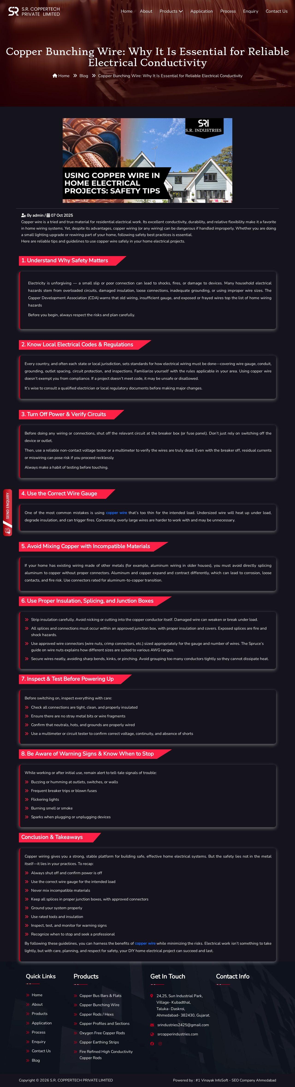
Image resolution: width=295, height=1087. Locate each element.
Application (201, 11)
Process (228, 11)
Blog (84, 76)
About (146, 11)
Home (127, 11)
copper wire (116, 512)
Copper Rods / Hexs (97, 1014)
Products (171, 11)
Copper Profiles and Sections (105, 1023)
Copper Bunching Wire (99, 1005)
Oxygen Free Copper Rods (102, 1033)
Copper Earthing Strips (99, 1042)
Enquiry (250, 11)
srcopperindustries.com (177, 1034)
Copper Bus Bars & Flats (100, 995)
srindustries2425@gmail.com (183, 1025)
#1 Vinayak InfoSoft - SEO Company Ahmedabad (236, 1080)
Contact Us (277, 11)
